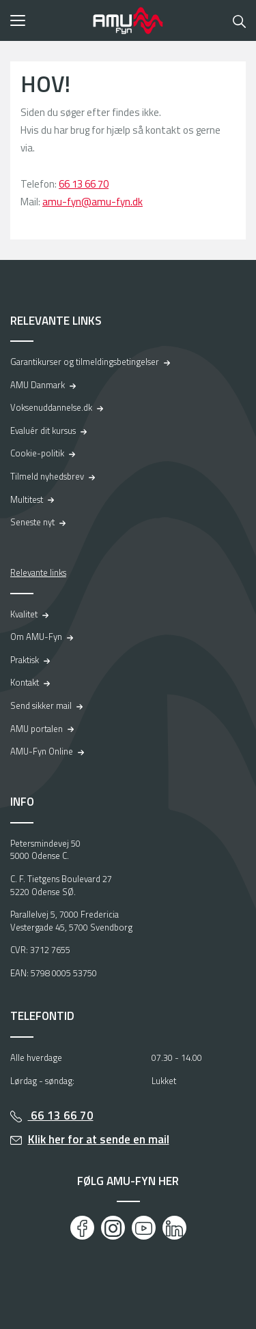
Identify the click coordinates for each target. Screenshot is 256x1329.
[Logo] (128, 20)
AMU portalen (36, 728)
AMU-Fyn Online (41, 751)
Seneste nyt (32, 522)
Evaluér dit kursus (43, 430)
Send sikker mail (41, 705)
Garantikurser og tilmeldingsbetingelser (84, 361)
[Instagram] (113, 1228)
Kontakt (24, 682)
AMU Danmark (37, 385)
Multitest (26, 499)
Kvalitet (24, 614)
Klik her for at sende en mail (98, 1139)
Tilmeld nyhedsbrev (47, 476)
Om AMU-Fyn (36, 636)
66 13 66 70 (84, 184)
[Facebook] (82, 1228)
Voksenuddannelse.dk (51, 407)
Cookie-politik (37, 453)
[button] (47, 20)
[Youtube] (144, 1228)
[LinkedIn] (174, 1228)
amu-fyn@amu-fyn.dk (92, 201)
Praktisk (24, 660)
